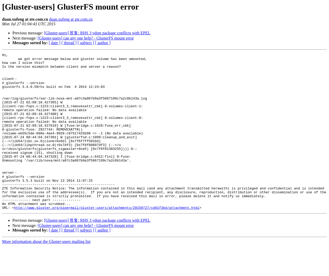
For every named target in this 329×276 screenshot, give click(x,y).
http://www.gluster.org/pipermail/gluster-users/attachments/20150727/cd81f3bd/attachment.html (106, 237)
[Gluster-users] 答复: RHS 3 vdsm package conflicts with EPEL (97, 33)
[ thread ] (69, 43)
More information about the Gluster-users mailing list (46, 271)
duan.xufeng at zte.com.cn (70, 19)
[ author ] (103, 43)
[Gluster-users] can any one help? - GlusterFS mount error (86, 38)
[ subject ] (86, 43)
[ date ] (54, 43)
